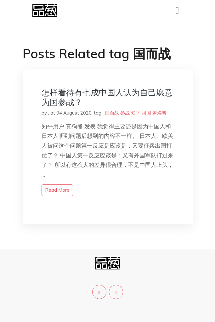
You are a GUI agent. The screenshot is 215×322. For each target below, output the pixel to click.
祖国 (146, 113)
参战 (125, 113)
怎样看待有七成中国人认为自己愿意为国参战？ (107, 97)
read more (57, 190)
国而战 (112, 113)
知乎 (135, 113)
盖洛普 (159, 113)
